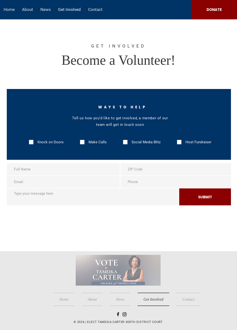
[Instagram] (124, 314)
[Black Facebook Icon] (118, 314)
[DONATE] (214, 9)
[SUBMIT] (205, 196)
